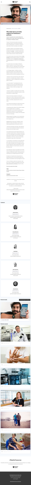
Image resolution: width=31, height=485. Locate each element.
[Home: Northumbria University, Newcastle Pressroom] (15, 2)
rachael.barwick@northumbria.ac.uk (15, 236)
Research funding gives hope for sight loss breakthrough (14, 345)
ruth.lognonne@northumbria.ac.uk (15, 274)
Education (8, 170)
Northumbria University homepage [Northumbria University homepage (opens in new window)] (15, 481)
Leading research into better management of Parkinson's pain (15, 367)
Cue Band (12, 51)
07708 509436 (15, 218)
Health (17, 175)
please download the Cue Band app (11, 163)
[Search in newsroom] (30, 2)
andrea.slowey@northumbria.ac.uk (15, 217)
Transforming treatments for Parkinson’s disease (13, 432)
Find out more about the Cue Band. (11, 166)
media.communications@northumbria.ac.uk (13, 189)
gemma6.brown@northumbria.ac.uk (15, 293)
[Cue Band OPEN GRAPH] (15, 310)
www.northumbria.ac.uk (18, 185)
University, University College (14, 170)
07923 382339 (15, 275)
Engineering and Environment (10, 175)
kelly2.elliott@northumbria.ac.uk (15, 256)
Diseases (20, 170)
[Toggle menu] (1, 2)
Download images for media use (25, 299)
